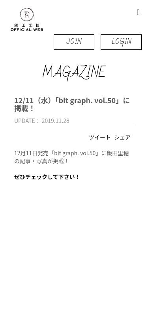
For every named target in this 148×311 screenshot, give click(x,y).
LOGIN (121, 42)
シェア (122, 137)
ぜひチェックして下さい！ (47, 177)
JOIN (74, 42)
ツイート (100, 137)
